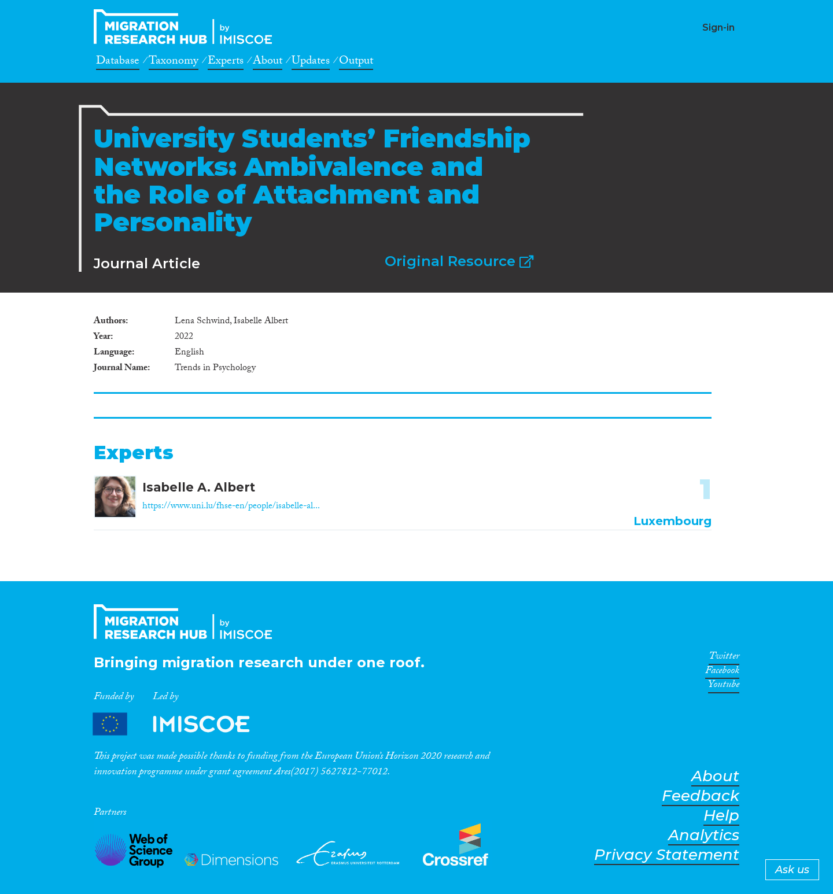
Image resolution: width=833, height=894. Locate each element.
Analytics (703, 835)
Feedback (700, 796)
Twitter (724, 658)
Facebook (722, 672)
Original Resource (459, 261)
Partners (181, 724)
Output (356, 62)
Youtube (723, 686)
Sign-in (718, 27)
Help (721, 816)
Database (117, 62)
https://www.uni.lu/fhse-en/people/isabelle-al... (231, 507)
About (267, 62)
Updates (311, 62)
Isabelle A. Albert (198, 487)
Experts (226, 62)
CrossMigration (186, 26)
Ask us (792, 869)
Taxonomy (173, 62)
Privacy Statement (666, 855)
